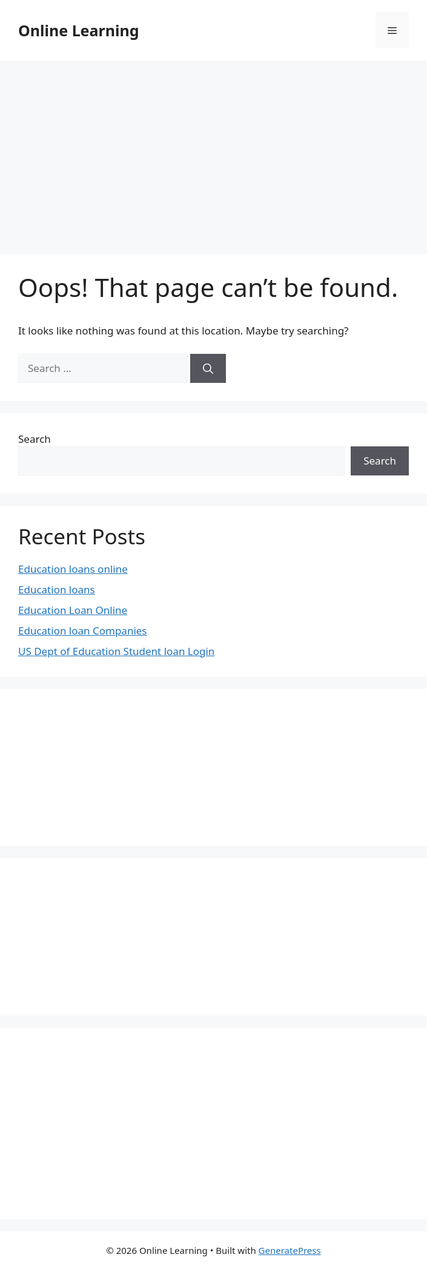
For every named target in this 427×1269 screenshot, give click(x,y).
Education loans (56, 589)
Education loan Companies (82, 631)
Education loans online (73, 569)
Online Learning (78, 30)
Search (34, 439)
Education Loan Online (72, 610)
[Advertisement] (213, 151)
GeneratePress (290, 1250)
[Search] (208, 368)
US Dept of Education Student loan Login (116, 651)
